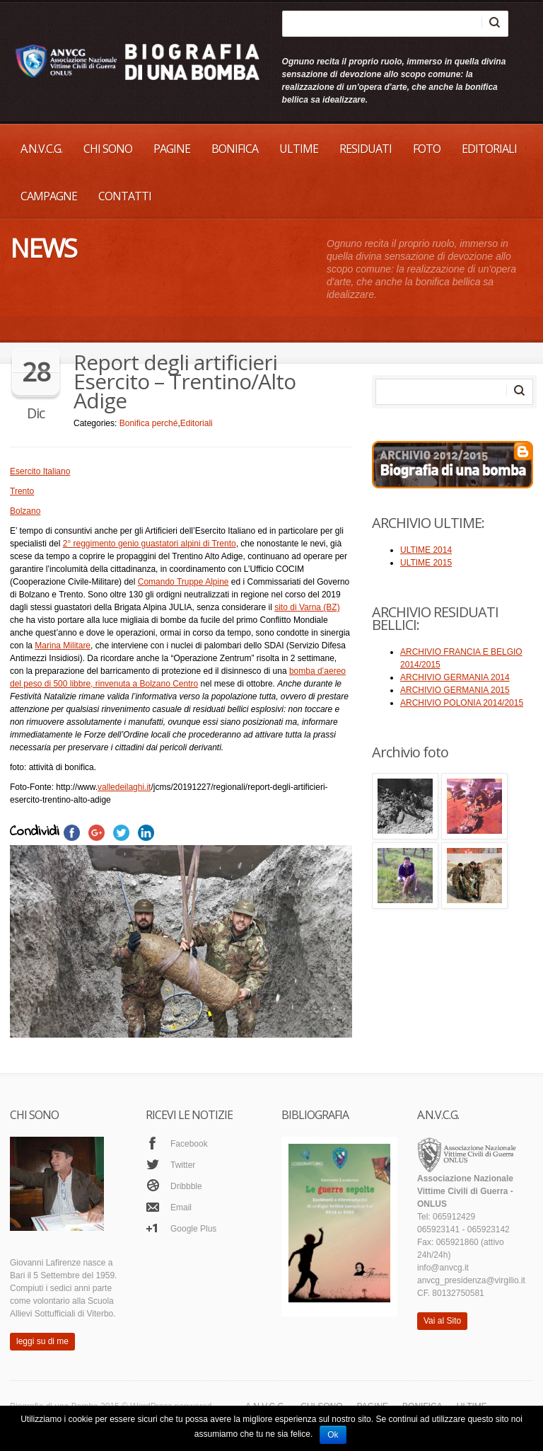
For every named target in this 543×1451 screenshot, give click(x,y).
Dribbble (186, 1186)
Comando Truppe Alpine (183, 582)
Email (181, 1207)
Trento (22, 491)
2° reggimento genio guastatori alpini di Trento (149, 544)
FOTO (426, 148)
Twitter (182, 1165)
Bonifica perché (148, 423)
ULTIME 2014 (426, 550)
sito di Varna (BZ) (306, 607)
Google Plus (193, 1229)
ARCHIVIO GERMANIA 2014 (455, 677)
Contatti (124, 196)
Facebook (189, 1144)
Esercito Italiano (40, 471)
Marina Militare (62, 645)
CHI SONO (107, 148)
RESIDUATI (365, 148)
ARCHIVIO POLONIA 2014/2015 (461, 703)
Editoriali (196, 423)
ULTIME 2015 (426, 563)
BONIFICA (234, 148)
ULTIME (298, 148)
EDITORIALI (489, 148)
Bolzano (25, 511)
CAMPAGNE (49, 196)
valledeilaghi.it (124, 787)
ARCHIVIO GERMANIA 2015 (455, 690)
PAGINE (171, 148)
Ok (332, 1435)
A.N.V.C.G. (41, 148)
